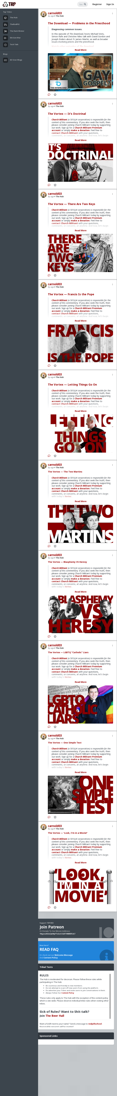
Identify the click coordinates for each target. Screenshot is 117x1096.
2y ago (51, 16)
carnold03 (55, 13)
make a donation (80, 130)
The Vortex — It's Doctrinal (67, 113)
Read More (81, 49)
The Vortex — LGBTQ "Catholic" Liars (68, 652)
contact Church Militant (65, 491)
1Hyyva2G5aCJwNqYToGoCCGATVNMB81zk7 (57, 934)
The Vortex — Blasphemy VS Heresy (67, 561)
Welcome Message (64, 955)
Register (97, 4)
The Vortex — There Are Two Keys (71, 204)
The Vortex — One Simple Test (65, 742)
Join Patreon (52, 927)
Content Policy (51, 957)
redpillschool (95, 1023)
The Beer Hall (55, 1015)
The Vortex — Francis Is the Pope (71, 294)
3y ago (51, 106)
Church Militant (59, 119)
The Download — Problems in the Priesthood (79, 23)
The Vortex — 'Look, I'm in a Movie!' (67, 832)
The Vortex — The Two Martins (65, 471)
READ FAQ (49, 949)
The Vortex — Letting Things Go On (72, 384)
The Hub (59, 16)
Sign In (110, 4)
